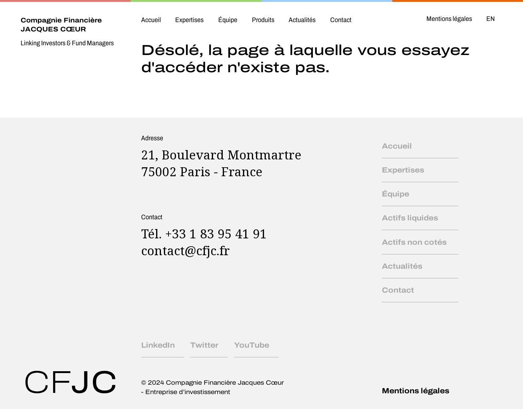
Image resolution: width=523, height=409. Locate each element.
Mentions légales (449, 18)
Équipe (227, 20)
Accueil (151, 20)
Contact (341, 20)
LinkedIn (158, 345)
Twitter (204, 345)
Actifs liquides (410, 218)
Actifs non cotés (414, 242)
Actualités (302, 20)
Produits (263, 20)
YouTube (251, 345)
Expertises (189, 20)
